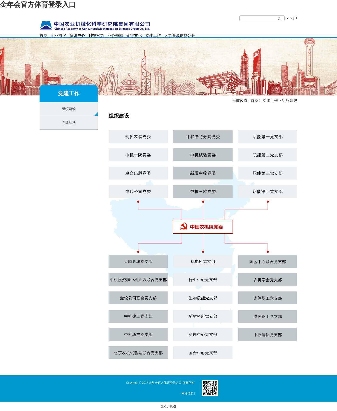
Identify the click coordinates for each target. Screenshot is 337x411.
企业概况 (58, 35)
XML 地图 (168, 406)
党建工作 (153, 35)
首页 (43, 35)
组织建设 (69, 109)
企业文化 (134, 35)
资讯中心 (77, 35)
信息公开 (187, 35)
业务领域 (115, 35)
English (293, 18)
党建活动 (69, 122)
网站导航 (187, 393)
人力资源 (172, 35)
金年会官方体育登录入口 (38, 4)
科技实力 (96, 35)
